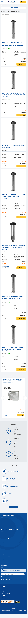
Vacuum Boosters (6, 558)
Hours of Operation (6, 520)
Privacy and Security (6, 524)
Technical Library (6, 593)
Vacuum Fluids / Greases (7, 552)
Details (5, 415)
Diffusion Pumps (6, 562)
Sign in (23, 2)
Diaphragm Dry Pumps (7, 538)
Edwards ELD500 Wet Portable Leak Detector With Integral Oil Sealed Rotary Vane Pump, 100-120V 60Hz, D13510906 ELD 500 (13, 381)
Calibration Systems (6, 560)
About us (4, 589)
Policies (9, 501)
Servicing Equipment (12, 479)
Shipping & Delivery (12, 486)
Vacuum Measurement (7, 544)
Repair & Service (5, 591)
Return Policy (5, 522)
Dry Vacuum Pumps (6, 542)
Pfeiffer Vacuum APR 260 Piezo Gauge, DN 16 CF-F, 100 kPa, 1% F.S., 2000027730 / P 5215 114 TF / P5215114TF (13, 145)
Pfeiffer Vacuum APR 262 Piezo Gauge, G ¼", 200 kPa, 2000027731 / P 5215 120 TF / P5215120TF (13, 196)
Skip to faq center (13, 507)
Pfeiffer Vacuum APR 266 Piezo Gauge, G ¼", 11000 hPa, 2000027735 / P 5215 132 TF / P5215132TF (13, 298)
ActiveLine (5, 5)
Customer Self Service (13, 471)
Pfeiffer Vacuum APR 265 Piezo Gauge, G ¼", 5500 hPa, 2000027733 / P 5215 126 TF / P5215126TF (13, 247)
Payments (9, 493)
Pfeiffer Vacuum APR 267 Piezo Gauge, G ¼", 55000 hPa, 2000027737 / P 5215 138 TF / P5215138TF (13, 349)
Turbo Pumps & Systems (7, 534)
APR (9, 5)
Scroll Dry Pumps (6, 540)
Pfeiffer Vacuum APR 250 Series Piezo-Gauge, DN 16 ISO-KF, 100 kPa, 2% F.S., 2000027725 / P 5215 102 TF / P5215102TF (12, 44)
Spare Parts (4, 550)
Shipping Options (6, 526)
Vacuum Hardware (6, 546)
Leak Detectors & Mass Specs (8, 548)
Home (1, 5)
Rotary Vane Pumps (6, 536)
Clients (3, 595)
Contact (4, 598)
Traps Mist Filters (6, 554)
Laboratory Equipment (7, 556)
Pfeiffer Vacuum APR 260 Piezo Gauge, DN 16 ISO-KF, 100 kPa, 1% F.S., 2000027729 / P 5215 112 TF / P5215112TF (13, 95)
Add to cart (22, 64)
